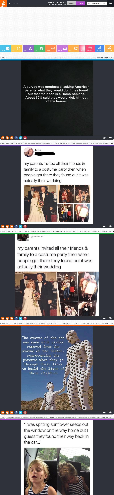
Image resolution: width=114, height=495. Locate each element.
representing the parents (79, 323)
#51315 (2, 418)
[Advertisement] (57, 26)
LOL (39, 49)
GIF (73, 49)
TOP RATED (90, 48)
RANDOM (109, 48)
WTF (16, 49)
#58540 (2, 323)
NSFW (62, 49)
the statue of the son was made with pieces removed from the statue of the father (37, 323)
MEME (5, 49)
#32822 (2, 58)
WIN (84, 49)
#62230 (2, 143)
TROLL (50, 49)
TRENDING (100, 48)
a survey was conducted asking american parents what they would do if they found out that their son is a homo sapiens (51, 58)
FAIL (28, 49)
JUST (14, 3)
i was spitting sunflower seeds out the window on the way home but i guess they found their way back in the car (48, 417)
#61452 (2, 232)
